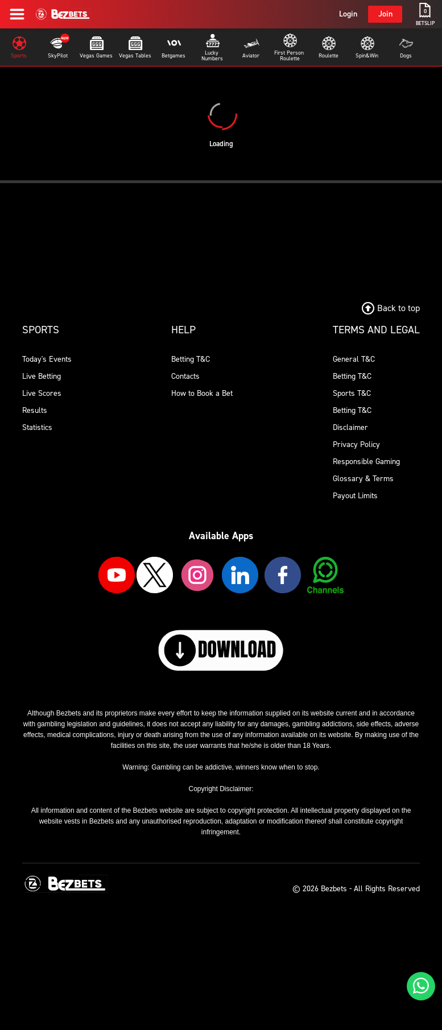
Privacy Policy (356, 444)
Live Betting (41, 376)
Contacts (185, 376)
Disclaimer (350, 427)
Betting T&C (190, 359)
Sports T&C (352, 393)
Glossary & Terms (363, 478)
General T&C (354, 359)
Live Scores (41, 393)
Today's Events (47, 359)
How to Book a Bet (202, 393)
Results (34, 410)
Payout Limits (355, 495)
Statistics (37, 427)
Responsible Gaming (366, 461)
